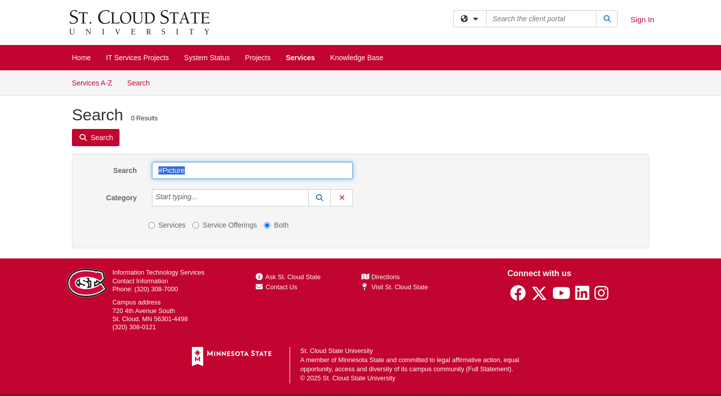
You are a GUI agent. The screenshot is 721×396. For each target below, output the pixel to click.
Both (276, 225)
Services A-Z (92, 83)
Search (142, 82)
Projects (258, 58)
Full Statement (488, 369)
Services (300, 58)
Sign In (642, 19)
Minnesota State (361, 360)
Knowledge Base (356, 58)
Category (121, 198)
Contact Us (276, 287)
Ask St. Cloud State (288, 277)
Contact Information (140, 281)
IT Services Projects (137, 58)
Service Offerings (224, 225)
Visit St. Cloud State (395, 287)
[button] (319, 197)
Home (81, 58)
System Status (207, 58)
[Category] (203, 197)
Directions (381, 277)
